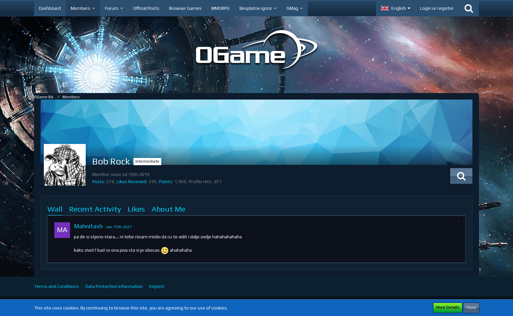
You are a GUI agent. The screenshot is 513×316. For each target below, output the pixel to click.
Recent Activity (95, 208)
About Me (168, 208)
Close (471, 307)
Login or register (437, 8)
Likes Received (131, 181)
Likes (136, 208)
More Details (447, 307)
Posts (98, 181)
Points (165, 181)
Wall (54, 208)
